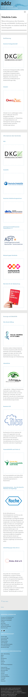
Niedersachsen (4, 667)
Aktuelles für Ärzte (5, 647)
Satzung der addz (4, 638)
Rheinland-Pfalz (4, 670)
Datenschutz (12, 695)
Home (2, 607)
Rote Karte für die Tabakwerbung (11, 284)
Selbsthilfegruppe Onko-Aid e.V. (11, 548)
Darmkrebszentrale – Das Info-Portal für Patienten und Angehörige (13, 488)
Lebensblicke (6, 363)
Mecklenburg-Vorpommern (6, 664)
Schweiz (3, 679)
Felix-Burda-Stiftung (8, 322)
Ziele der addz (4, 636)
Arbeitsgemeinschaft (7, 633)
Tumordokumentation (5, 645)
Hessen (2, 663)
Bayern (2, 655)
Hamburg (3, 661)
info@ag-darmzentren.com (9, 694)
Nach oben (4, 601)
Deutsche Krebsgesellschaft (10, 44)
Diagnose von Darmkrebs (6, 620)
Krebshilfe (6, 170)
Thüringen (3, 678)
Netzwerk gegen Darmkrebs (10, 255)
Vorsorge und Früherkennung (7, 617)
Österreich (3, 681)
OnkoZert (5, 87)
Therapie (3, 621)
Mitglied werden (4, 641)
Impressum (4, 695)
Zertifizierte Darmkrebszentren (11, 651)
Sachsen (3, 673)
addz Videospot (4, 642)
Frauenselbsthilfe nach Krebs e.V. (11, 449)
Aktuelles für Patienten (6, 626)
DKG (4, 141)
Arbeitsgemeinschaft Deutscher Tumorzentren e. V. (11, 227)
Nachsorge (3, 623)
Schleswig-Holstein (5, 676)
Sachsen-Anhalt (4, 675)
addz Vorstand (4, 639)
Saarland (3, 671)
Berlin (2, 657)
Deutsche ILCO (7, 406)
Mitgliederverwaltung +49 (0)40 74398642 (13, 692)
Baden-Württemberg (5, 653)
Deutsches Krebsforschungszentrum (12, 198)
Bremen (2, 660)
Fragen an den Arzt (5, 624)
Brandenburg (3, 658)
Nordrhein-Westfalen (5, 668)
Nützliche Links (4, 628)
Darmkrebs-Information (8, 614)
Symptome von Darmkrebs (6, 618)
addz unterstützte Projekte (6, 644)
